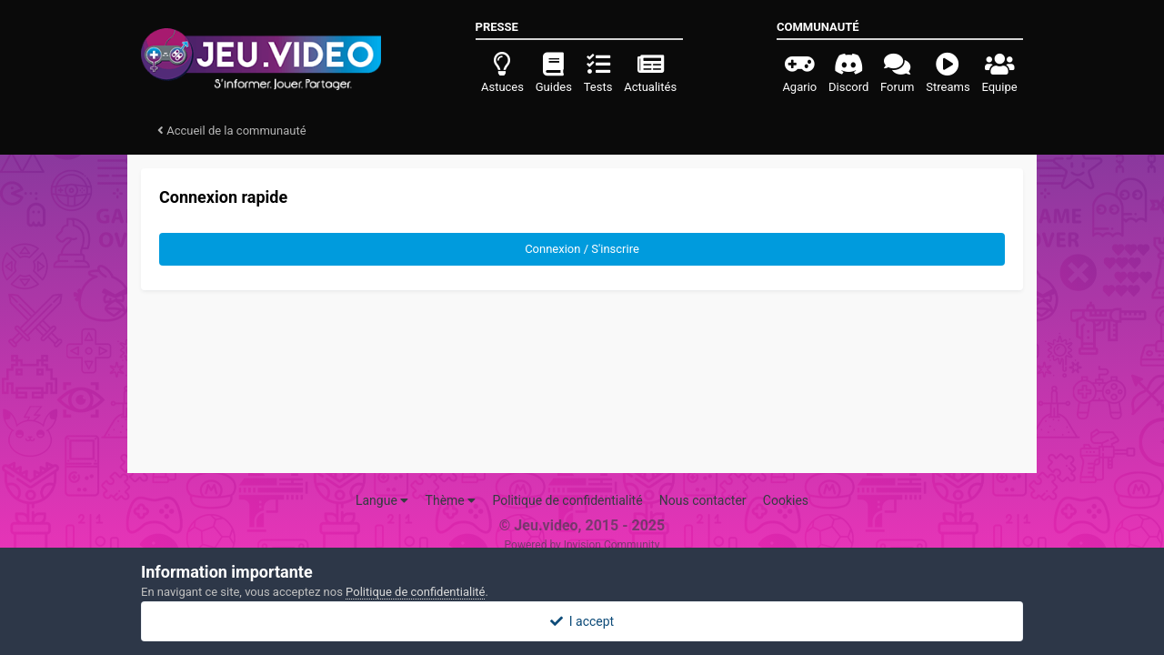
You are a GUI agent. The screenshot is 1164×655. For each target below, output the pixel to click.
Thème (451, 500)
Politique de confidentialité (567, 500)
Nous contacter (703, 500)
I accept (582, 621)
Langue (382, 500)
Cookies (785, 500)
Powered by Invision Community (582, 545)
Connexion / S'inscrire (582, 249)
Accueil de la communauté (231, 130)
